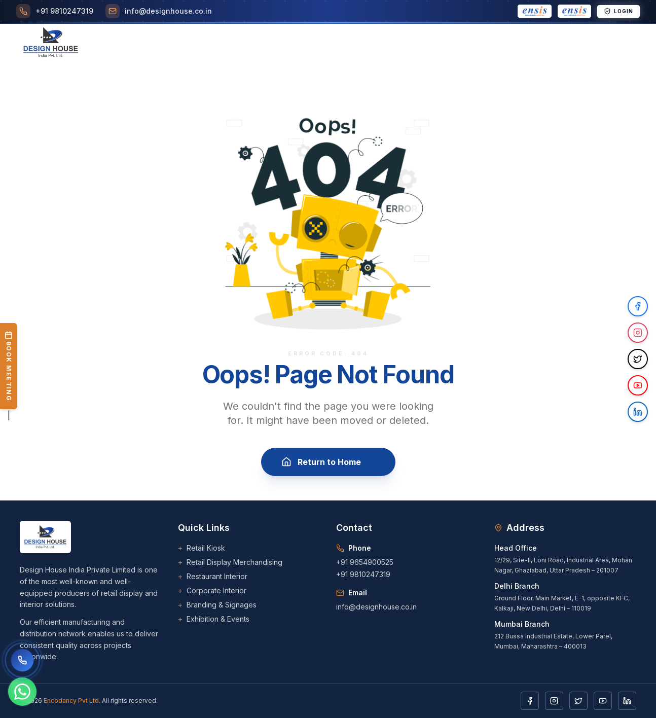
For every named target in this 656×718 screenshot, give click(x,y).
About (174, 44)
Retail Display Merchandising (230, 562)
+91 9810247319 (363, 574)
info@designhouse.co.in (376, 606)
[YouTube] (603, 701)
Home (138, 44)
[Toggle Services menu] (221, 43)
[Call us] (22, 660)
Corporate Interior (212, 591)
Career (376, 44)
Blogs (415, 44)
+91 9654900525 (364, 562)
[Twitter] (578, 701)
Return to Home (328, 462)
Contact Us (532, 44)
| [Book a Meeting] (8, 371)
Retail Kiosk (201, 548)
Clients (333, 44)
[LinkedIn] (627, 701)
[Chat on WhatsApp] (22, 691)
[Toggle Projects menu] (281, 43)
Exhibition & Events (213, 619)
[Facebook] (530, 701)
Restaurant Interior (212, 576)
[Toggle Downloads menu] (468, 43)
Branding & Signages (217, 605)
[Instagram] (554, 701)
